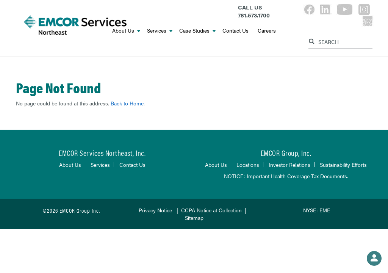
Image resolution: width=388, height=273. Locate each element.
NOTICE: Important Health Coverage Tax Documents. (286, 176)
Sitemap (194, 217)
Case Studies (197, 30)
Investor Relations (289, 164)
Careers (267, 30)
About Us (70, 164)
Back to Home (127, 103)
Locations (247, 164)
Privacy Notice (155, 210)
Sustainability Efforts (343, 164)
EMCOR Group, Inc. (286, 152)
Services (159, 30)
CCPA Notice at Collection (211, 210)
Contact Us (235, 30)
